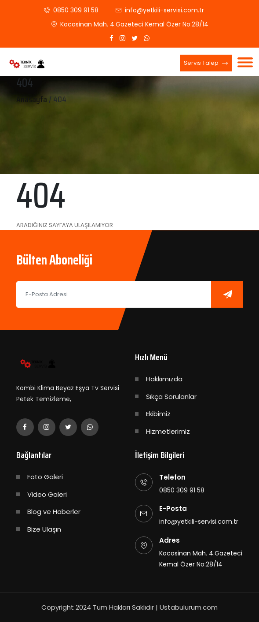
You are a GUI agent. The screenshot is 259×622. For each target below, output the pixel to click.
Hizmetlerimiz (168, 431)
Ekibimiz (158, 413)
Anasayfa (31, 99)
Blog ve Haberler (53, 511)
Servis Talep (206, 63)
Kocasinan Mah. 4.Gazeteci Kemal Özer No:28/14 (134, 24)
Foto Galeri (45, 476)
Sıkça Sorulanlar (171, 396)
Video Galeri (47, 494)
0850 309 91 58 (75, 10)
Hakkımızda (164, 379)
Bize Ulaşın (44, 529)
